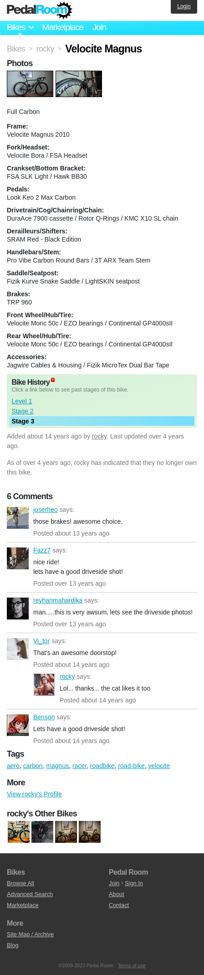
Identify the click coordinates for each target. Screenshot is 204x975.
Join (99, 27)
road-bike (131, 765)
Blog (13, 945)
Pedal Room (39, 10)
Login (183, 6)
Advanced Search (30, 894)
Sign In (134, 883)
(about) (53, 380)
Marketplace (62, 27)
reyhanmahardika (18, 608)
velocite (159, 765)
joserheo (18, 518)
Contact (119, 905)
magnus (57, 765)
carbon (33, 765)
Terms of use (132, 965)
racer (79, 765)
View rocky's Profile (34, 794)
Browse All (20, 883)
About (116, 894)
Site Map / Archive (30, 934)
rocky (99, 436)
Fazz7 (18, 558)
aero (13, 765)
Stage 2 (22, 411)
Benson (18, 725)
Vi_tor (18, 649)
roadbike (102, 765)
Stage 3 (22, 421)
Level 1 (21, 401)
